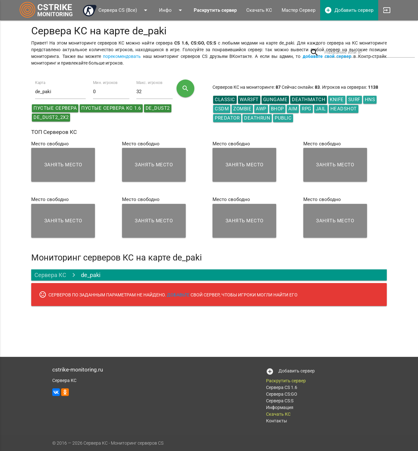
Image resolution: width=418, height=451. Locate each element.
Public (283, 118)
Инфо (171, 10)
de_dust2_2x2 (50, 117)
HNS (370, 99)
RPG (306, 109)
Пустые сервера (55, 108)
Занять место (63, 165)
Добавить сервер (348, 10)
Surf (354, 99)
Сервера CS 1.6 (281, 387)
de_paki (90, 275)
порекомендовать (122, 56)
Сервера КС (50, 275)
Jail (321, 109)
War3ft (249, 99)
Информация (279, 407)
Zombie (242, 109)
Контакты (276, 420)
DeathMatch (308, 99)
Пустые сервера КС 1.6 (111, 108)
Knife (337, 99)
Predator (227, 118)
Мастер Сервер (298, 10)
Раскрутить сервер (286, 380)
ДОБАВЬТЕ (178, 294)
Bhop (277, 109)
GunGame (275, 99)
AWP (261, 109)
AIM (293, 109)
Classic (225, 99)
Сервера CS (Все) (116, 10)
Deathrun (257, 118)
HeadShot (343, 109)
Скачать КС (259, 10)
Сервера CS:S (279, 400)
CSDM (222, 109)
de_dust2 (158, 108)
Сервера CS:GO (281, 394)
